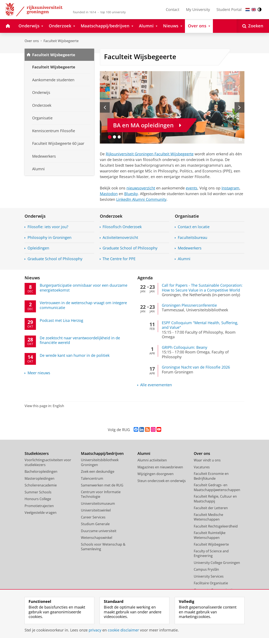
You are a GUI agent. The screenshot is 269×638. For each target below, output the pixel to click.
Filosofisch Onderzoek (122, 226)
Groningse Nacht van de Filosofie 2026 (196, 367)
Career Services (93, 517)
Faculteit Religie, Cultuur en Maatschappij (215, 498)
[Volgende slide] (239, 107)
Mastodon (109, 193)
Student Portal (229, 9)
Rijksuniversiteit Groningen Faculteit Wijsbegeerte (150, 153)
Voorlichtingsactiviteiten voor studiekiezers (48, 462)
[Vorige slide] (105, 107)
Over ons (32, 41)
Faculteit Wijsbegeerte (61, 41)
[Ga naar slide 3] (119, 137)
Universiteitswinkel (96, 510)
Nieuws (32, 278)
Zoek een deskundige (97, 471)
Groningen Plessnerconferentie (189, 305)
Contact (172, 9)
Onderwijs (35, 216)
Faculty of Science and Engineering (211, 553)
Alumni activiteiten (152, 460)
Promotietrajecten (39, 505)
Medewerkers (190, 248)
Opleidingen (38, 248)
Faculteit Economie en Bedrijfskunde (211, 476)
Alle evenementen (156, 384)
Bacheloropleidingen (41, 471)
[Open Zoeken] (253, 26)
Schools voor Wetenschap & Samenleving (103, 546)
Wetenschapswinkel (96, 537)
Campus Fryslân (206, 569)
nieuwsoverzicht (141, 187)
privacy (95, 630)
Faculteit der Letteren (211, 508)
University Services (209, 576)
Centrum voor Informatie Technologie (101, 494)
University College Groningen (217, 562)
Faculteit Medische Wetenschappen (208, 517)
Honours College (38, 499)
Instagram (230, 187)
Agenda (145, 278)
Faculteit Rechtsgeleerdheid (216, 526)
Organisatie (187, 216)
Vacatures (202, 467)
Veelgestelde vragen (41, 512)
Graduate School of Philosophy (55, 258)
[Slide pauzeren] (240, 139)
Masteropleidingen (39, 478)
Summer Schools (38, 492)
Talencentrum (92, 478)
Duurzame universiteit (98, 531)
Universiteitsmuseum (98, 503)
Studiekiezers (37, 453)
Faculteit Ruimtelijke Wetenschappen (209, 535)
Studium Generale (95, 524)
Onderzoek (111, 216)
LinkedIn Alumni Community (141, 199)
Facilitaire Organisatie (211, 583)
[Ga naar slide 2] (114, 137)
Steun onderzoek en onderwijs (161, 480)
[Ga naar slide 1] (109, 137)
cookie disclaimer (123, 630)
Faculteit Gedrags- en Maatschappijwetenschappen (217, 487)
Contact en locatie (194, 226)
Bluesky (131, 193)
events (191, 187)
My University (198, 9)
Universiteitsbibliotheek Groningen (100, 462)
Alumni (184, 258)
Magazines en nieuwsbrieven (160, 467)
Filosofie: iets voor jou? (48, 226)
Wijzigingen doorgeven (155, 474)
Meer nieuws (39, 372)
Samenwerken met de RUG (102, 485)
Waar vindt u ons (207, 460)
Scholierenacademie (41, 485)
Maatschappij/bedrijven (102, 453)
